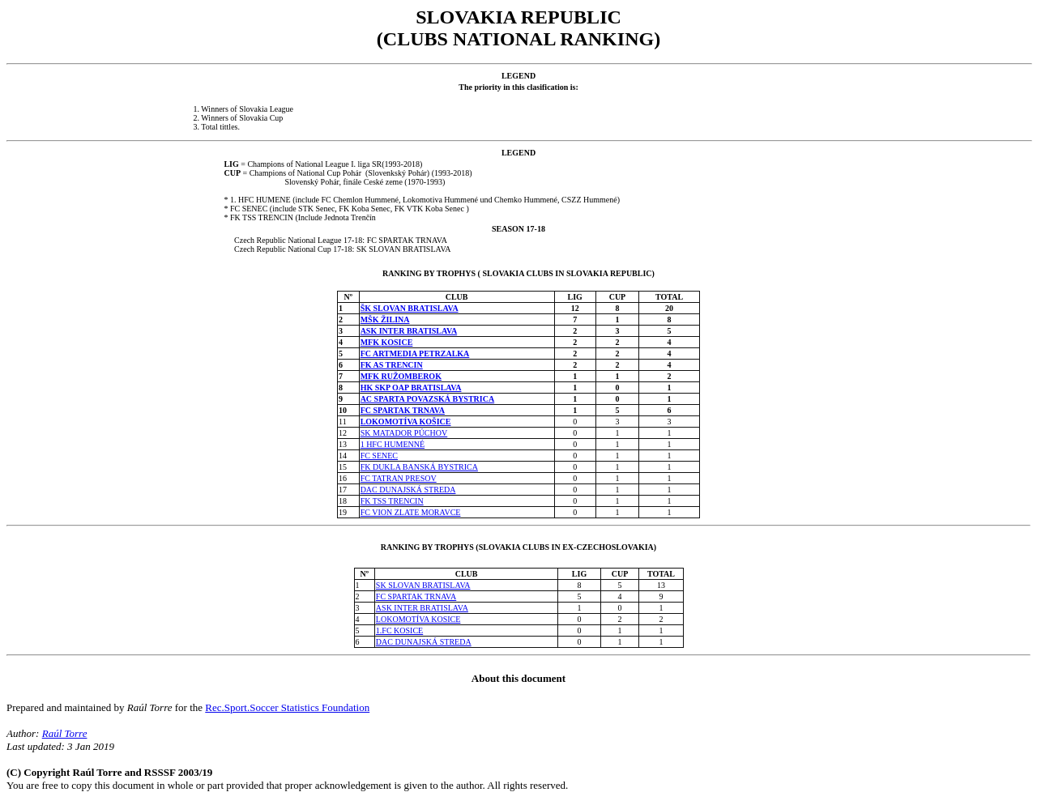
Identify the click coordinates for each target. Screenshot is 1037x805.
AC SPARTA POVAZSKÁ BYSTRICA (428, 398)
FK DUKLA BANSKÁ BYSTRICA (419, 466)
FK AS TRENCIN (392, 364)
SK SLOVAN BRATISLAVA (423, 585)
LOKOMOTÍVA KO (396, 421)
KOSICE (396, 342)
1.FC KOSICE (399, 630)
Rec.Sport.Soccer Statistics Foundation (287, 707)
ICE (444, 421)
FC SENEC (379, 455)
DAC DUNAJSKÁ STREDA (408, 489)
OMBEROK (420, 376)
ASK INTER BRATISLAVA (409, 330)
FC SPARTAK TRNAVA (403, 410)
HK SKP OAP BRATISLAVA (411, 387)
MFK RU (377, 376)
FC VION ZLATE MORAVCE (411, 512)
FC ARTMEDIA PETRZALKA (415, 353)
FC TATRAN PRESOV (399, 478)
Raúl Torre (64, 733)
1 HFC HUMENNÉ (393, 444)
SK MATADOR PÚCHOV (404, 432)
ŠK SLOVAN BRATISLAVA (410, 308)
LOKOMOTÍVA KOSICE (418, 619)
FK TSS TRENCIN (392, 500)
